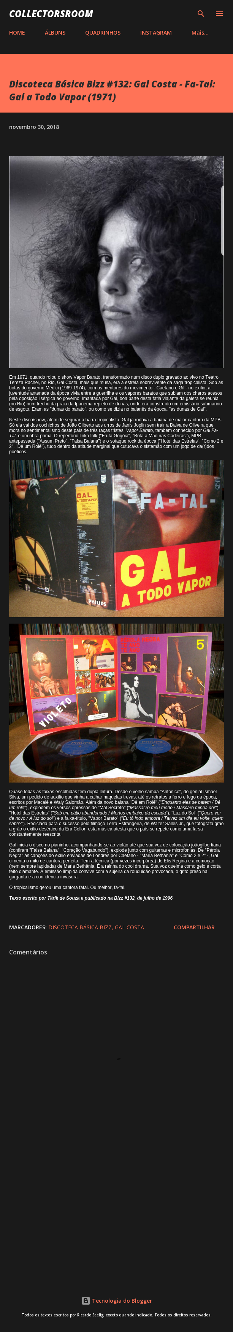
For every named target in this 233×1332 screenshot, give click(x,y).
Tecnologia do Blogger (116, 1300)
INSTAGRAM (156, 32)
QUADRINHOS (102, 32)
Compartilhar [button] (194, 927)
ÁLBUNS (55, 32)
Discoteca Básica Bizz (80, 927)
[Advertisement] (116, 1210)
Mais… (200, 32)
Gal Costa (129, 927)
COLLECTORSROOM (51, 13)
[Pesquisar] (201, 13)
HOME (17, 32)
